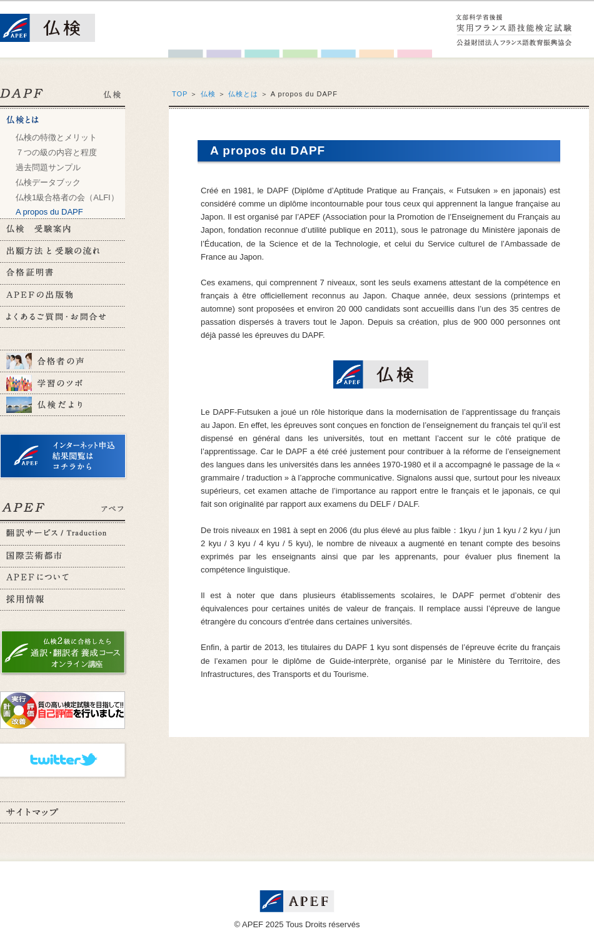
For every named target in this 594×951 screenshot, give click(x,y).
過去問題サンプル (48, 167)
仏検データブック (48, 182)
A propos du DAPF (49, 211)
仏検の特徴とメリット (56, 137)
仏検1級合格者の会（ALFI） (67, 197)
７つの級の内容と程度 (56, 152)
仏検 (208, 94)
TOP (180, 94)
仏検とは (243, 94)
